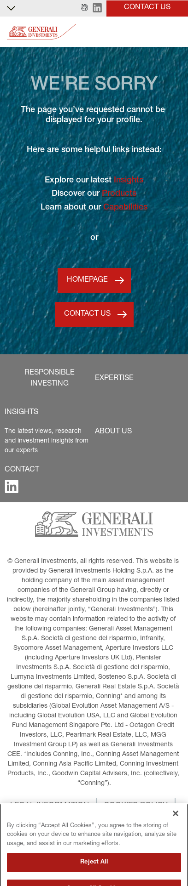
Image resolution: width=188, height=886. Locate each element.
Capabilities (125, 208)
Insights (128, 180)
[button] (84, 8)
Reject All (93, 874)
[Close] (175, 825)
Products (119, 194)
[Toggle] (175, 32)
